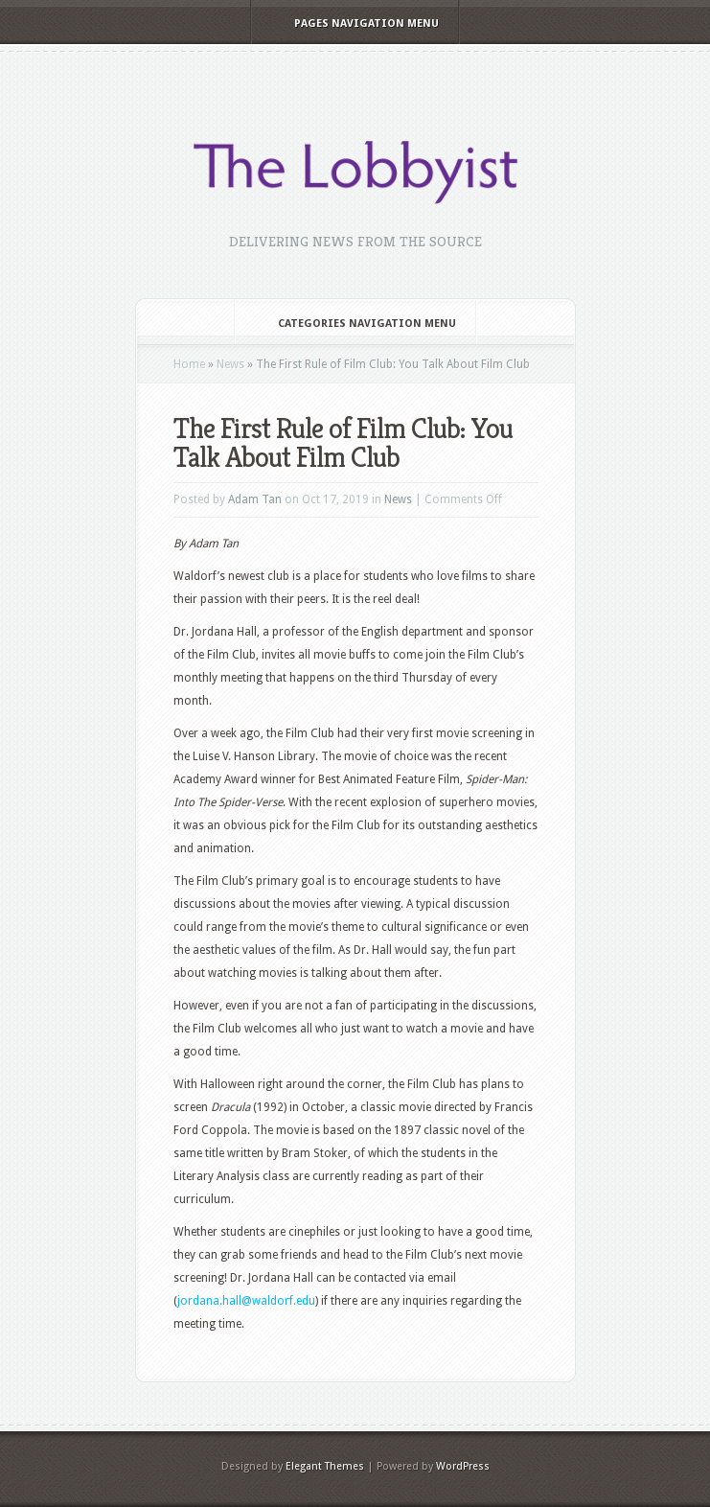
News (230, 364)
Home (189, 364)
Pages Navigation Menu (353, 23)
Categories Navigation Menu (354, 323)
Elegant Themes (325, 1466)
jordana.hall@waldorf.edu (246, 1301)
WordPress (463, 1466)
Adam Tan (255, 499)
